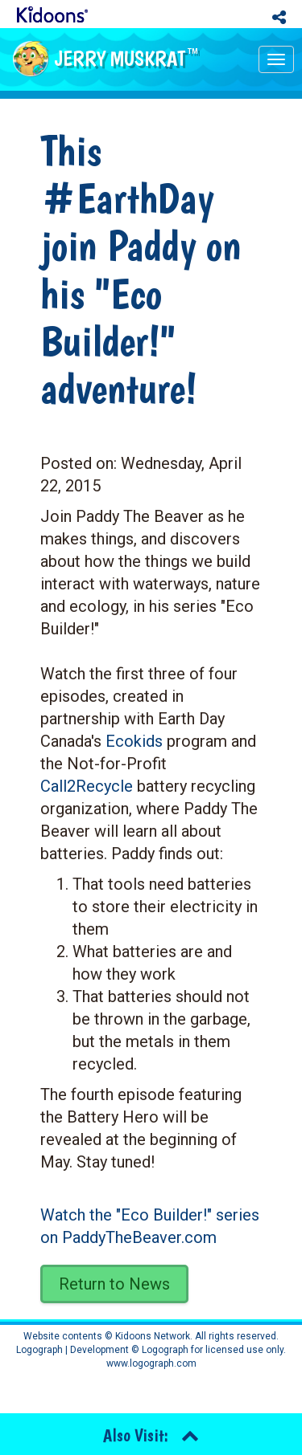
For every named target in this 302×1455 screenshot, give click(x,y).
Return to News (114, 1284)
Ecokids (134, 741)
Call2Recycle (86, 786)
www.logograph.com (151, 1363)
